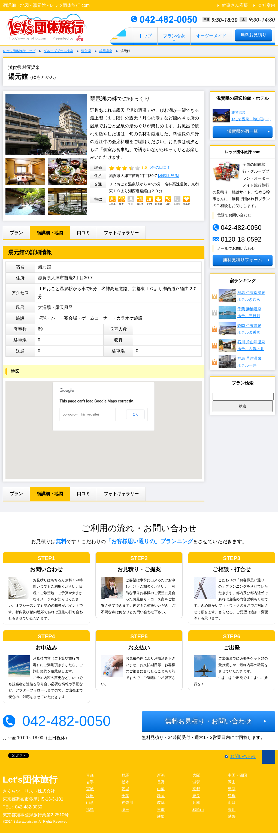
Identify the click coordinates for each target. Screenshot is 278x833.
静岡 (161, 795)
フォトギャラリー (121, 232)
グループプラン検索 (58, 51)
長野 (161, 782)
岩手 (90, 782)
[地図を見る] (168, 175)
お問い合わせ (243, 756)
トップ (145, 36)
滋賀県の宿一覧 (242, 131)
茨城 (125, 789)
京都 (196, 789)
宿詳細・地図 (50, 232)
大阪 (196, 775)
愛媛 (231, 816)
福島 (90, 809)
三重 (161, 809)
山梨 (161, 789)
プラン (16, 232)
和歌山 (198, 809)
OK (135, 414)
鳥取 (231, 789)
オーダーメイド (211, 36)
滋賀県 (86, 51)
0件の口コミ (160, 167)
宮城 (90, 789)
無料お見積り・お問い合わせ (208, 721)
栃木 (125, 782)
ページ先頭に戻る (268, 757)
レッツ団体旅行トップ (19, 51)
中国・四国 (237, 775)
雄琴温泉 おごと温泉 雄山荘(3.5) (242, 115)
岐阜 (161, 802)
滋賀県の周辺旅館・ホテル (242, 98)
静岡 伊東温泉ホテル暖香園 (240, 328)
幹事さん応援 (235, 5)
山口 (231, 802)
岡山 (231, 782)
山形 (90, 802)
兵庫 (196, 802)
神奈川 (127, 802)
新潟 (161, 775)
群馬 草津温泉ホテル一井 (240, 361)
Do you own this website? (81, 414)
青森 (90, 775)
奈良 (196, 795)
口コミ (83, 232)
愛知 (161, 816)
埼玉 (125, 809)
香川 (231, 809)
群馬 (125, 775)
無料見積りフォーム (242, 259)
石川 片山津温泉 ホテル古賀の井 (242, 345)
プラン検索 (174, 36)
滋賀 (196, 782)
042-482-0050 (66, 721)
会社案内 (266, 5)
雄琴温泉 (105, 51)
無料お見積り (253, 34)
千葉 (125, 795)
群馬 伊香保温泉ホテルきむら (242, 295)
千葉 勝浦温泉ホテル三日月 (240, 312)
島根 (231, 795)
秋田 (90, 795)
